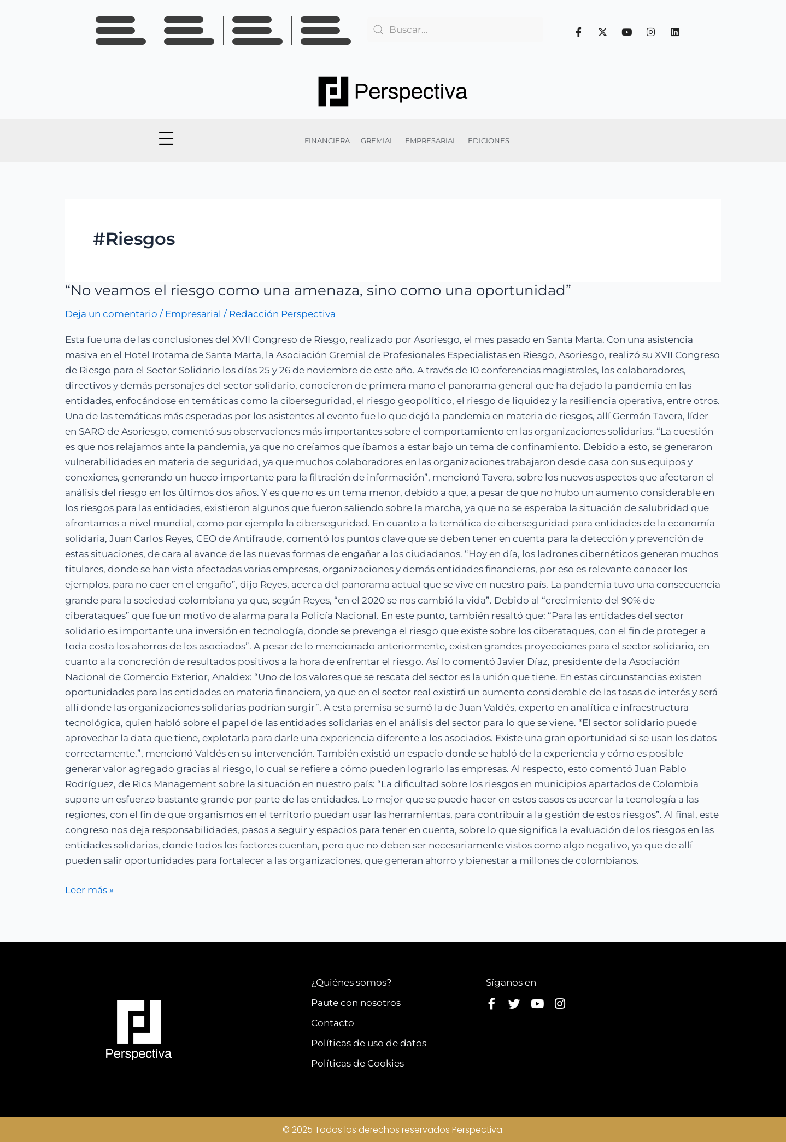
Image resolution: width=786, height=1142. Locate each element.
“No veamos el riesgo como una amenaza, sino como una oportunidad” (318, 290)
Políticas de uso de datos (368, 1043)
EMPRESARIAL (431, 140)
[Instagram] (651, 32)
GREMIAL (377, 140)
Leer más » (89, 888)
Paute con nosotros (356, 1002)
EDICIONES (488, 140)
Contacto (332, 1022)
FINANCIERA (327, 140)
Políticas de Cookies (357, 1063)
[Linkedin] (675, 32)
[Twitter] (603, 32)
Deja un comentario (111, 313)
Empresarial (193, 313)
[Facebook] (579, 32)
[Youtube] (627, 32)
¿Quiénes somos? (351, 982)
